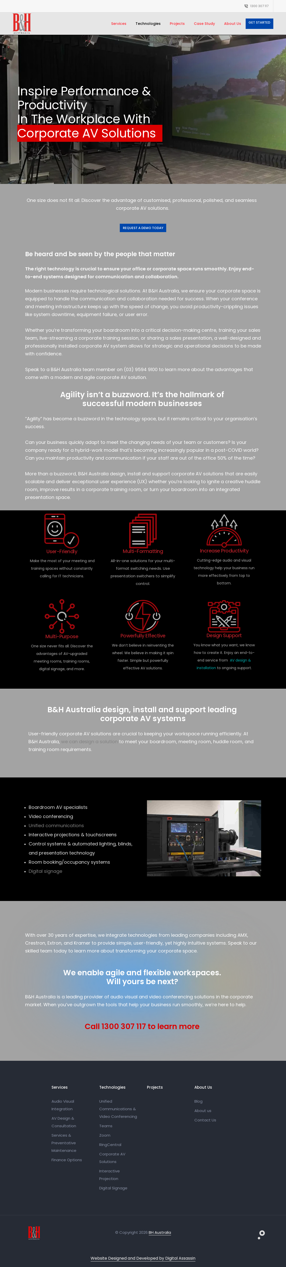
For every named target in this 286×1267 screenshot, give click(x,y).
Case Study (204, 23)
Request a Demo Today (143, 227)
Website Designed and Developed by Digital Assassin (143, 1258)
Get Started (259, 22)
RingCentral (110, 1144)
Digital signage (45, 871)
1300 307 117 (259, 6)
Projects (177, 23)
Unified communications (56, 825)
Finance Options (67, 1159)
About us (202, 1110)
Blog (198, 1101)
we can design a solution (89, 741)
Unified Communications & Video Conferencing (118, 1109)
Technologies (148, 23)
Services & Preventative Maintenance (64, 1143)
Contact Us (205, 1120)
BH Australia (160, 1232)
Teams (105, 1126)
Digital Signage (113, 1188)
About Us (232, 23)
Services (118, 23)
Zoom (104, 1135)
